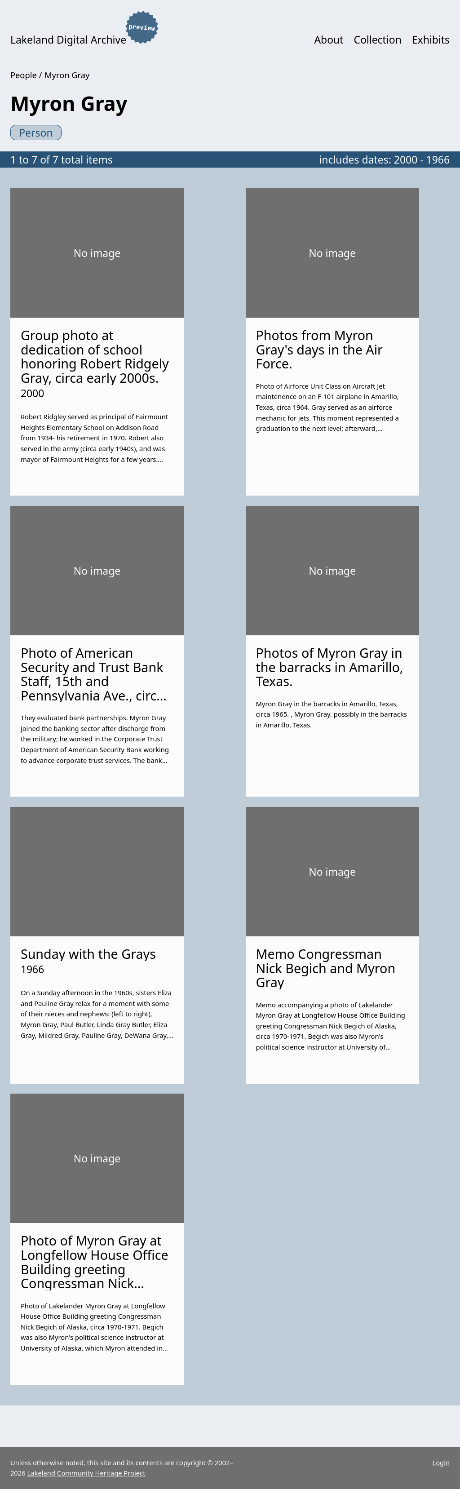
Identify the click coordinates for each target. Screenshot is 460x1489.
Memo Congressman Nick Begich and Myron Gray (325, 968)
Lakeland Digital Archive (68, 39)
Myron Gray (66, 74)
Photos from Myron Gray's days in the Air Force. (319, 349)
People (23, 74)
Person (36, 132)
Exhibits (431, 39)
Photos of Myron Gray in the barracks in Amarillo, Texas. (329, 667)
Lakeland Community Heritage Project (86, 1472)
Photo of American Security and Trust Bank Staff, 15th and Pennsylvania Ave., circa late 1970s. (92, 681)
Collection (377, 39)
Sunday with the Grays (88, 953)
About (328, 39)
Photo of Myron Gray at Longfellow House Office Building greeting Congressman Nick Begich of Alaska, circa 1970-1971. (94, 1276)
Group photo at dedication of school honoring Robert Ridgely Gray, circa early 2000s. (95, 356)
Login (441, 1462)
